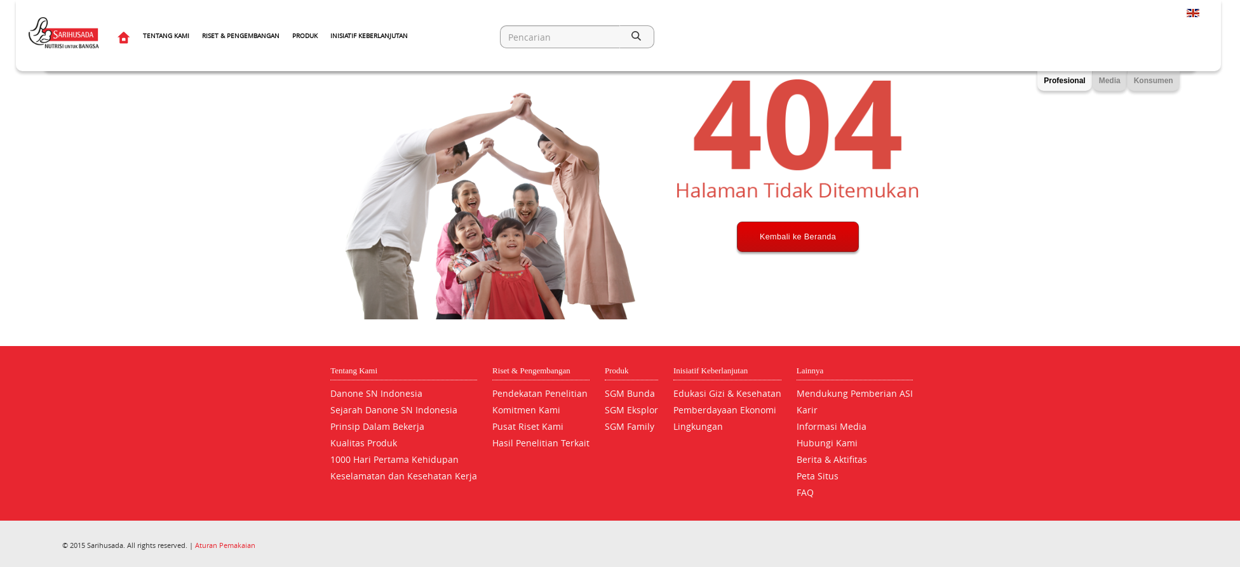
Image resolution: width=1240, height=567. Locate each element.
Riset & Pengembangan (241, 36)
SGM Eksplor (631, 410)
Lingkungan (698, 426)
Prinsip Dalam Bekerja (377, 426)
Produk (305, 36)
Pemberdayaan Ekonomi (724, 410)
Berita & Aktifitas (832, 459)
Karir (807, 410)
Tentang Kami (166, 36)
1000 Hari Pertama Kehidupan (394, 459)
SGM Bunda (630, 393)
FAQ (805, 492)
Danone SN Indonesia (376, 393)
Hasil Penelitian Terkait (541, 443)
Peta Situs (818, 476)
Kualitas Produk (363, 443)
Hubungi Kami (827, 443)
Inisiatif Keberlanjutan (369, 36)
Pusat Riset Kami (527, 426)
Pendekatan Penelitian (540, 393)
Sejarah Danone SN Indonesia (393, 410)
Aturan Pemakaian (225, 545)
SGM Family (629, 426)
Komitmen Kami (526, 410)
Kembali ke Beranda (798, 283)
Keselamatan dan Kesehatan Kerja (403, 476)
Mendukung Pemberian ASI (855, 393)
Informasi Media (831, 426)
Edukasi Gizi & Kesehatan (727, 393)
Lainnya (810, 370)
